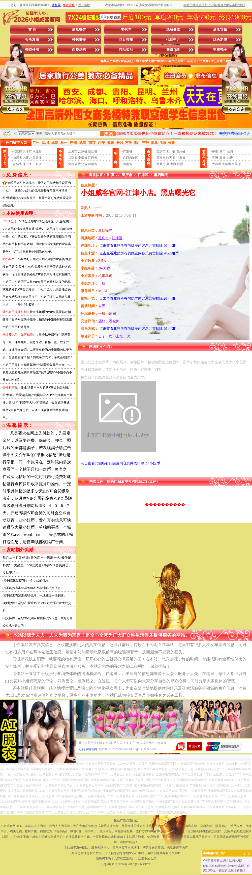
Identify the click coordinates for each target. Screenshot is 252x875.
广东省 (127, 151)
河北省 (37, 151)
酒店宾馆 (220, 29)
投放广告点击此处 (126, 820)
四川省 (170, 151)
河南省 (92, 164)
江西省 (92, 158)
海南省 (127, 164)
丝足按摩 (126, 40)
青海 (173, 164)
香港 (215, 151)
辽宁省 (27, 164)
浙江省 (92, 151)
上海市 (72, 151)
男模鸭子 (220, 50)
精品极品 (126, 50)
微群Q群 (173, 50)
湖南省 (72, 164)
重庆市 (161, 151)
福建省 (72, 158)
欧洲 (222, 158)
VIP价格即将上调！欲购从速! (222, 860)
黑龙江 (37, 158)
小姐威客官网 (88, 749)
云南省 (161, 158)
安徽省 (82, 158)
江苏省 (82, 151)
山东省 (37, 164)
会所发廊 (32, 40)
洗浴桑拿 (173, 29)
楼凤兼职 (79, 40)
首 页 (32, 29)
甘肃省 (180, 158)
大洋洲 (216, 164)
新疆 (180, 164)
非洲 (230, 158)
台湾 (230, 151)
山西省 (17, 158)
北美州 (226, 164)
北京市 (17, 151)
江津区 (143, 175)
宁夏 (166, 164)
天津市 (27, 151)
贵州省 (180, 151)
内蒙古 (27, 158)
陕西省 (170, 158)
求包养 (126, 29)
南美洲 (236, 164)
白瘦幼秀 (79, 50)
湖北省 (82, 164)
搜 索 (108, 134)
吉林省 (17, 164)
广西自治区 (130, 158)
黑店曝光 (79, 29)
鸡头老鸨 (220, 40)
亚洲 (215, 158)
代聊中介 (173, 40)
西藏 (159, 164)
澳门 (222, 151)
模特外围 (32, 50)
